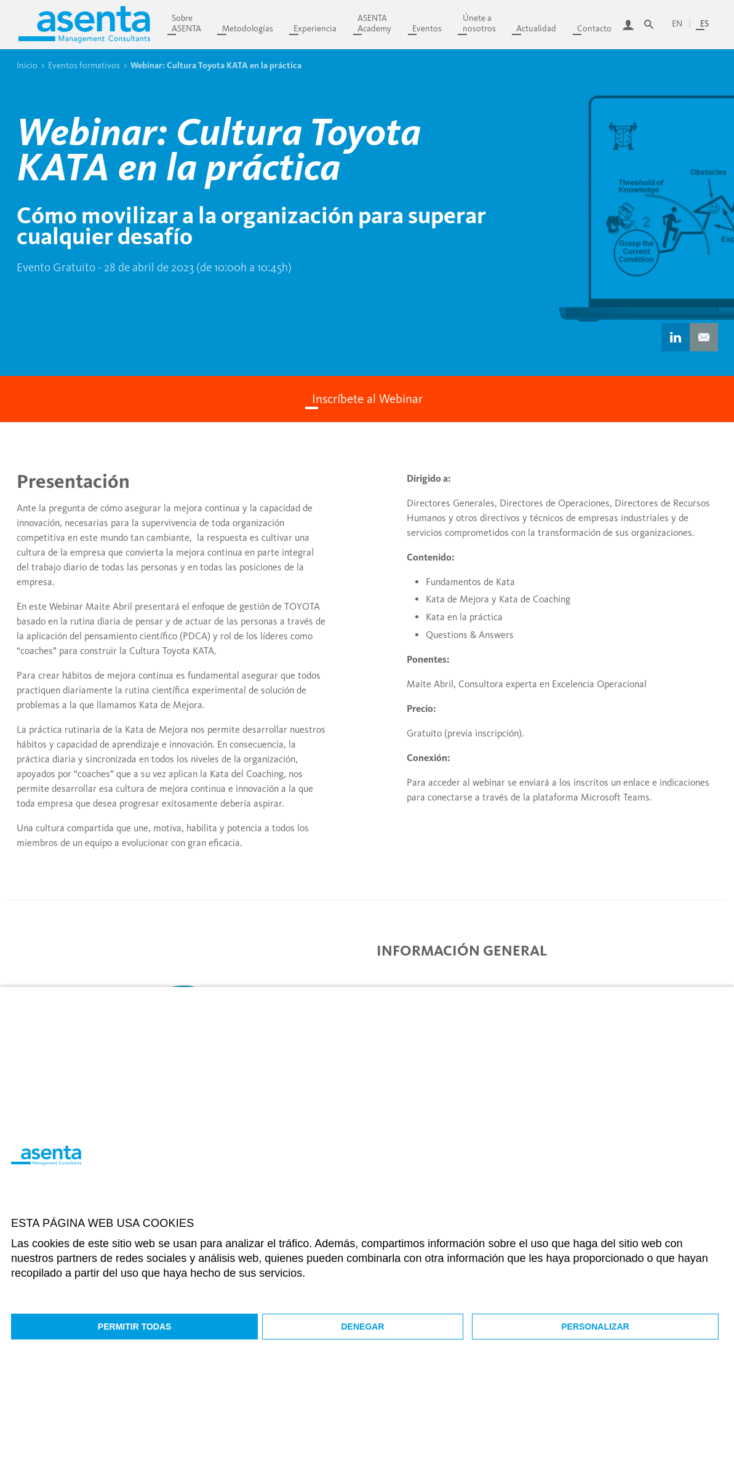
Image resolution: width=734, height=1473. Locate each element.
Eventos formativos (84, 65)
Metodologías (247, 28)
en (677, 23)
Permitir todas (135, 1326)
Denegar (363, 1326)
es (704, 23)
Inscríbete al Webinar (367, 398)
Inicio (27, 65)
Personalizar (595, 1326)
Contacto (594, 28)
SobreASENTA (186, 23)
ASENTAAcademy (374, 23)
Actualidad (536, 28)
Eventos (427, 28)
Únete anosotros (479, 23)
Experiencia (315, 28)
